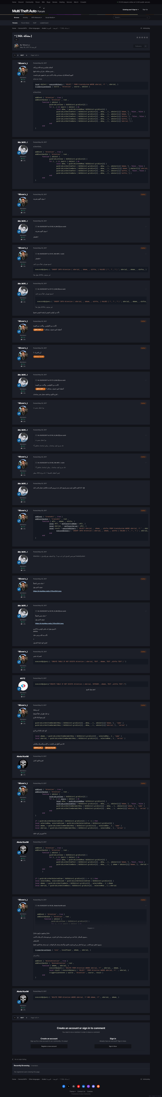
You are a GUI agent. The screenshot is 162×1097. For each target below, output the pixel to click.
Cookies (90, 1091)
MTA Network (37, 17)
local (37, 84)
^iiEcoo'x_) (26, 45)
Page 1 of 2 (35, 55)
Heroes (54, 2)
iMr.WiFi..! (23, 142)
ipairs (63, 799)
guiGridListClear (56, 797)
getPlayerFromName (69, 524)
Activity (25, 17)
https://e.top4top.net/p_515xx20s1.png (47, 591)
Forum (38, 2)
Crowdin (83, 2)
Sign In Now (113, 1046)
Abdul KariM (23, 756)
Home (14, 2)
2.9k (23, 81)
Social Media (50, 17)
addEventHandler (41, 519)
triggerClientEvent (43, 87)
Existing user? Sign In (131, 9)
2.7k (23, 775)
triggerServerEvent (43, 950)
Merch (76, 2)
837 (23, 696)
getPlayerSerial (71, 526)
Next (22, 55)
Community (29, 2)
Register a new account (49, 1046)
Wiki (43, 2)
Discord (21, 2)
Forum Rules (25, 23)
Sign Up (145, 9)
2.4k (23, 160)
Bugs (48, 2)
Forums (15, 23)
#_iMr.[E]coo (58, 226)
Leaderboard (44, 23)
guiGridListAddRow (76, 801)
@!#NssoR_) (38, 748)
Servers (69, 2)
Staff (34, 23)
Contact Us (81, 1091)
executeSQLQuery (56, 84)
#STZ (22, 678)
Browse (16, 18)
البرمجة (34, 47)
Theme (72, 1091)
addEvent (38, 517)
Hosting (62, 2)
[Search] (124, 17)
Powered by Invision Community (81, 1094)
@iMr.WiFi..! (38, 330)
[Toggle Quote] (36, 226)
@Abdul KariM (38, 356)
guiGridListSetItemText (66, 804)
